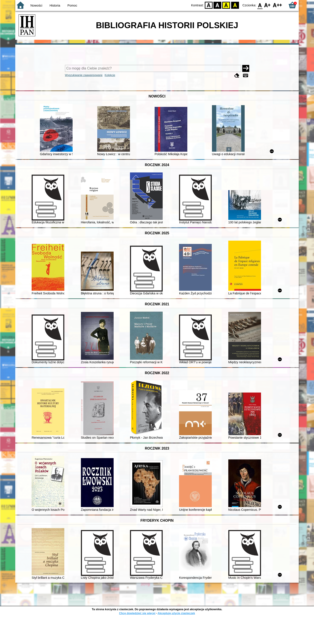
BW (217, 5)
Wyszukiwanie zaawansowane (84, 75)
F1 (267, 5)
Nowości (36, 5)
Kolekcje (110, 75)
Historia (54, 5)
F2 (277, 5)
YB (226, 5)
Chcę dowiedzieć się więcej (137, 613)
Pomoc (72, 5)
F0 (260, 5)
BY (235, 5)
